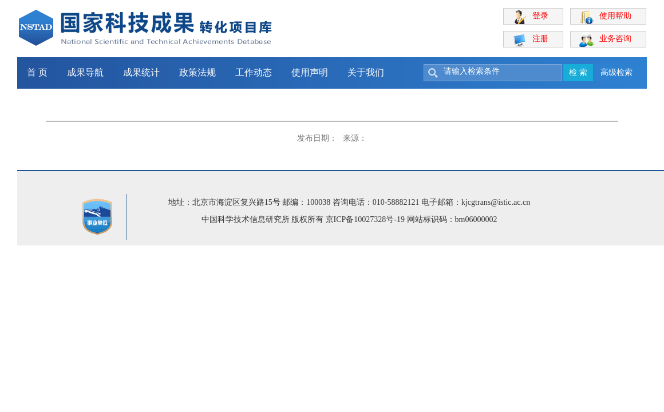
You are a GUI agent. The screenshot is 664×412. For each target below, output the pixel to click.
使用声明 (309, 72)
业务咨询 (615, 38)
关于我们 (365, 72)
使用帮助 (615, 15)
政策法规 (197, 72)
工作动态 (253, 72)
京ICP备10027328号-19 (365, 219)
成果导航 (85, 72)
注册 (540, 38)
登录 (540, 15)
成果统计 (141, 72)
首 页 (37, 72)
